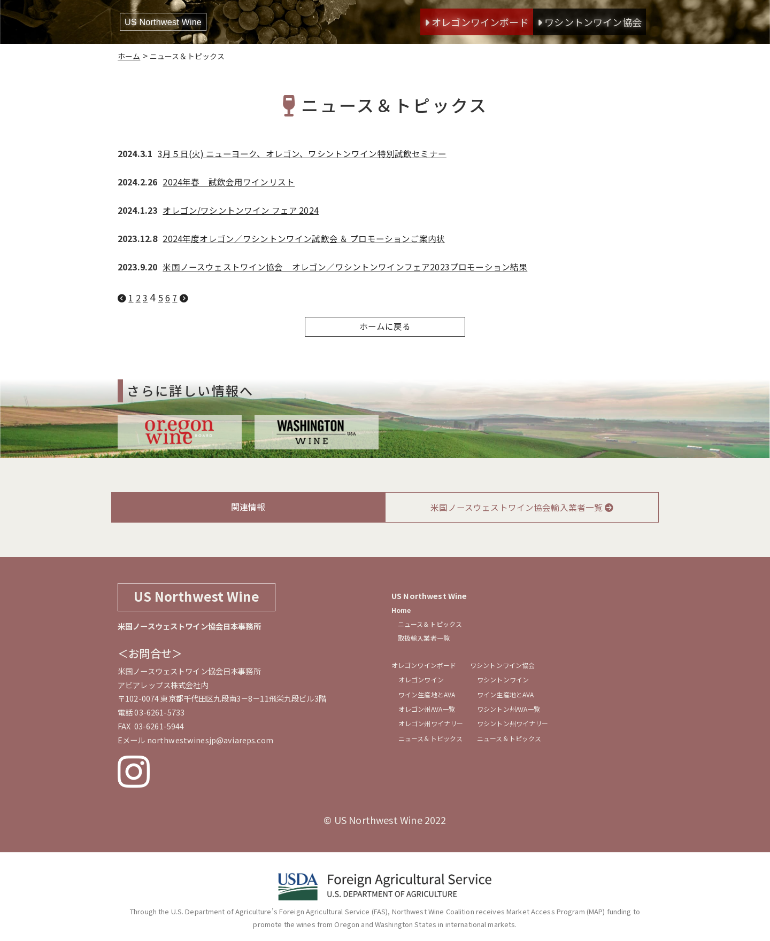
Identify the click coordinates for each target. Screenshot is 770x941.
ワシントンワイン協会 (589, 22)
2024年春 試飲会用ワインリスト (229, 181)
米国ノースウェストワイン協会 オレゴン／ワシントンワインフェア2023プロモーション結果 (345, 266)
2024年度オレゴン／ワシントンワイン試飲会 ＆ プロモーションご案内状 (304, 237)
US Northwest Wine (172, 22)
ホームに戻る (385, 326)
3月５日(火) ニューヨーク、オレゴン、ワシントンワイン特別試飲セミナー (302, 153)
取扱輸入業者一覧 (424, 637)
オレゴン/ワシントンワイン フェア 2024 (241, 209)
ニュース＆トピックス (430, 623)
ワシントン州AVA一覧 (513, 714)
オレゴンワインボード (477, 22)
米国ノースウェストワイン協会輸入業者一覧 (522, 507)
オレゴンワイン (422, 682)
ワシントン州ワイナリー (517, 730)
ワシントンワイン (508, 682)
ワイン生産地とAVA (428, 698)
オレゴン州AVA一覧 (428, 714)
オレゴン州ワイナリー (432, 730)
